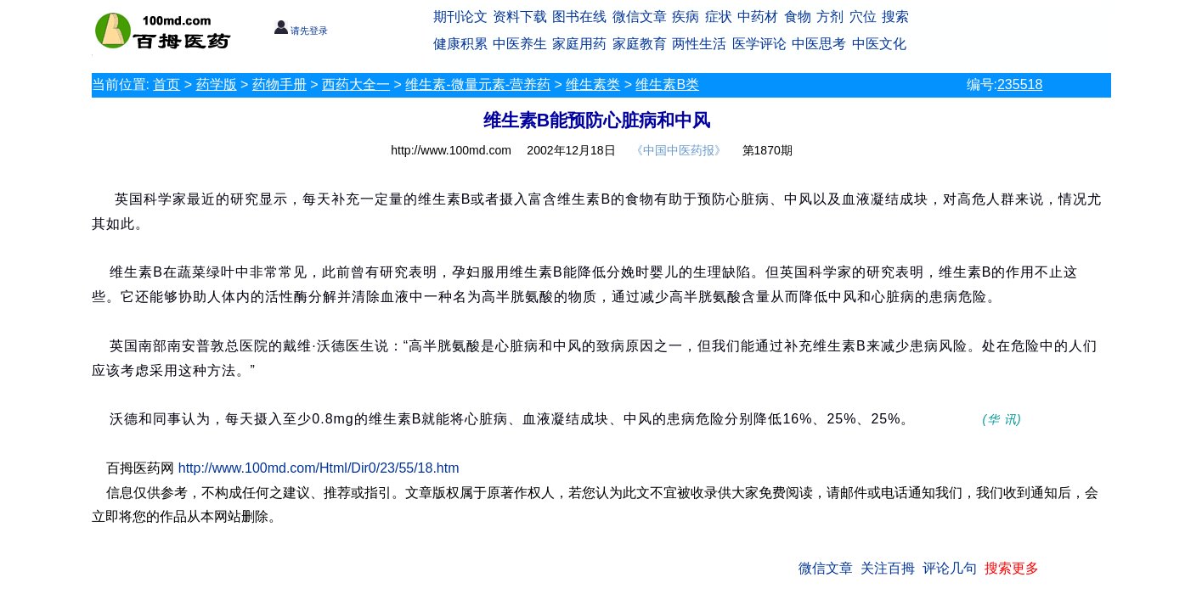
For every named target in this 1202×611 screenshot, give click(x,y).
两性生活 (699, 43)
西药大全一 (356, 84)
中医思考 (819, 43)
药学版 (216, 84)
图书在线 (579, 16)
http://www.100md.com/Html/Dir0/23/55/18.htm (319, 468)
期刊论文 (460, 16)
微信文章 (639, 16)
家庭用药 (579, 43)
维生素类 (593, 84)
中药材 (757, 16)
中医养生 (520, 43)
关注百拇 (888, 568)
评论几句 (950, 568)
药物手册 (279, 84)
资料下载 (520, 16)
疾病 (685, 16)
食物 (797, 16)
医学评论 (759, 43)
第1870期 (767, 150)
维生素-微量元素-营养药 (477, 84)
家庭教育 (639, 43)
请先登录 (301, 30)
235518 (1019, 84)
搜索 (895, 16)
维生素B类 (667, 84)
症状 (718, 16)
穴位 (863, 16)
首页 (166, 84)
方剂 (830, 16)
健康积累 (460, 43)
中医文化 (879, 43)
